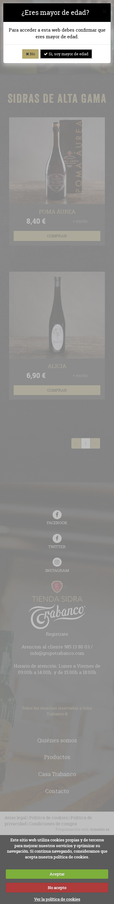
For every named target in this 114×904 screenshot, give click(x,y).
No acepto (57, 887)
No (30, 54)
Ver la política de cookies (57, 899)
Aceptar (57, 874)
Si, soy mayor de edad (66, 54)
